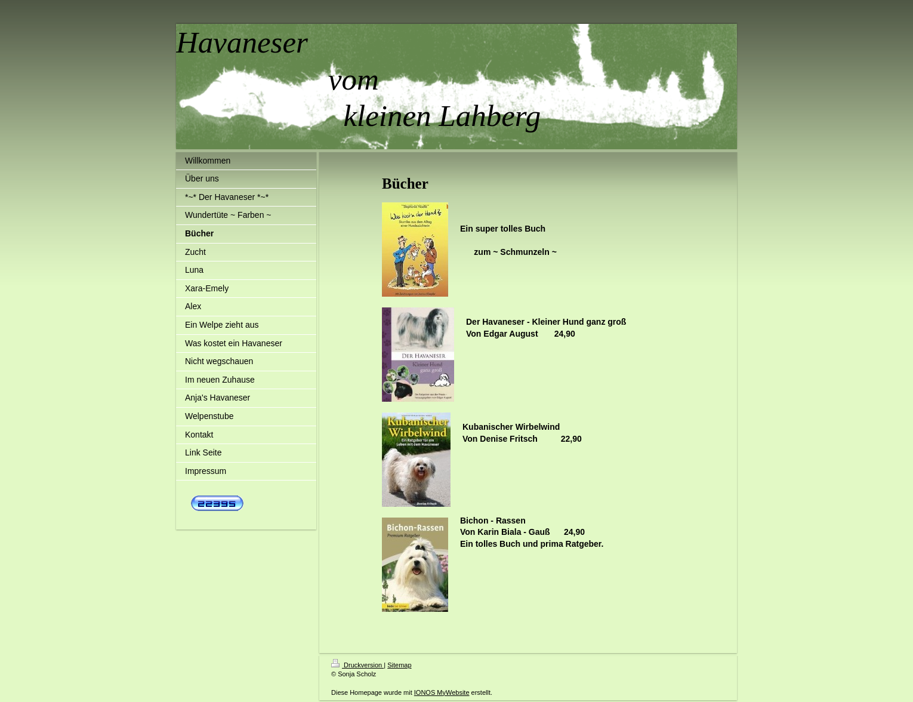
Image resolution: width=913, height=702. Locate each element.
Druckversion (357, 665)
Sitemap (399, 665)
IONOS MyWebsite (442, 692)
